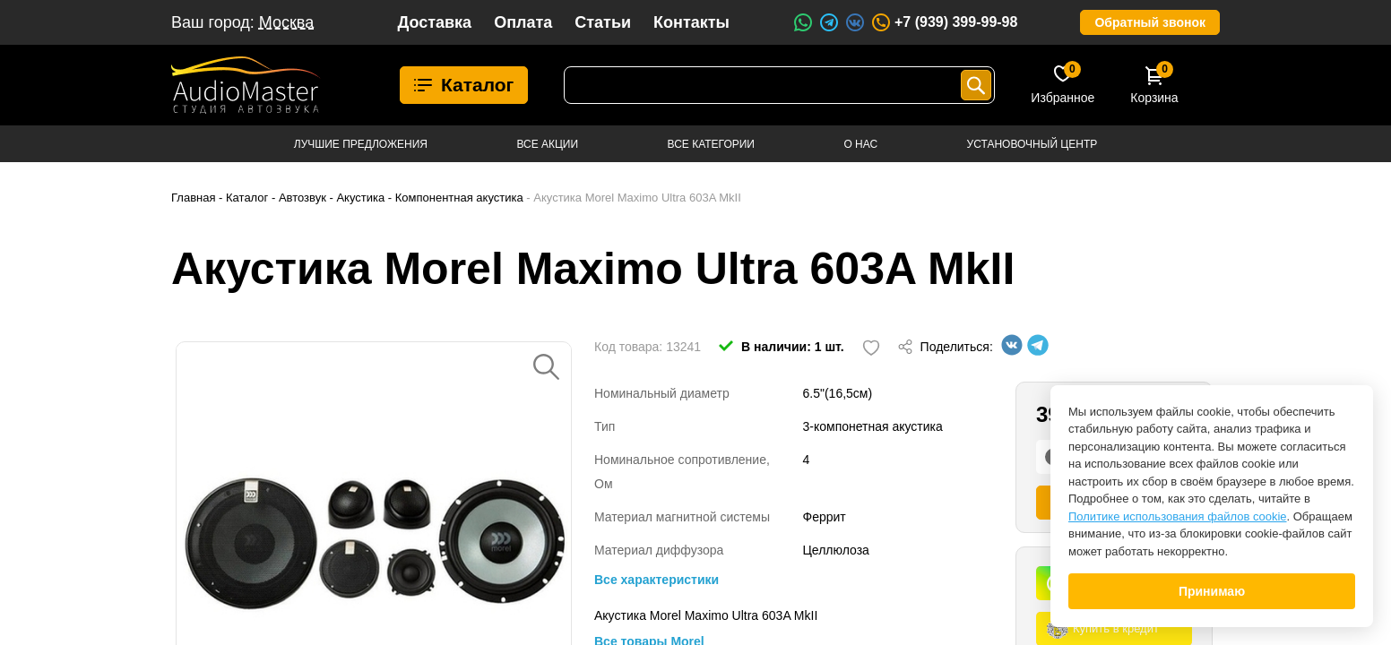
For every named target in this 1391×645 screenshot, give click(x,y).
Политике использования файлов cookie (1177, 516)
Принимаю (1212, 591)
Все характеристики (656, 579)
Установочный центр (1032, 144)
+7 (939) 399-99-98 (943, 22)
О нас (860, 144)
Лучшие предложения (361, 144)
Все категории (711, 144)
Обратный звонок (1149, 22)
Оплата (523, 22)
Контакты (691, 22)
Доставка (434, 22)
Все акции (547, 144)
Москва (286, 22)
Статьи (603, 22)
